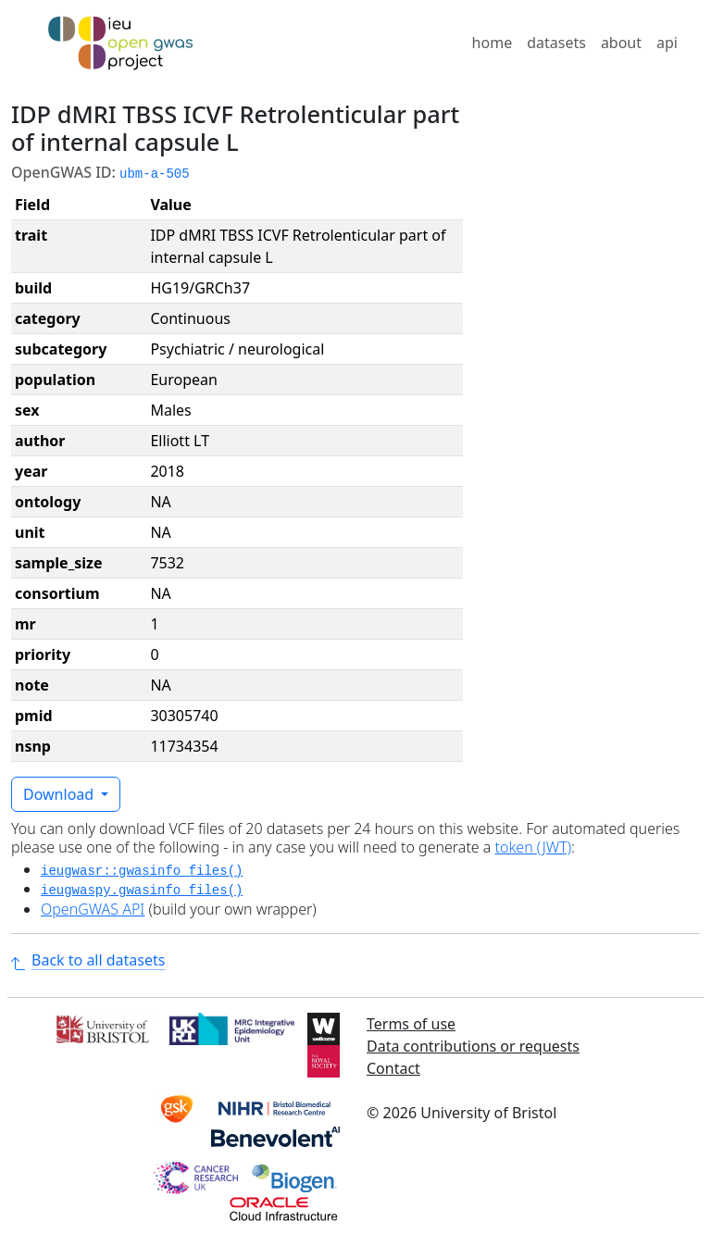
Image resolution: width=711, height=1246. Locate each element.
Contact (393, 1068)
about (621, 42)
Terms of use (411, 1024)
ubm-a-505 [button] (154, 174)
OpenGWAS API (92, 909)
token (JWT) (533, 847)
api (667, 42)
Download (60, 794)
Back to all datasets (88, 960)
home (492, 42)
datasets (556, 42)
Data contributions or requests (473, 1046)
